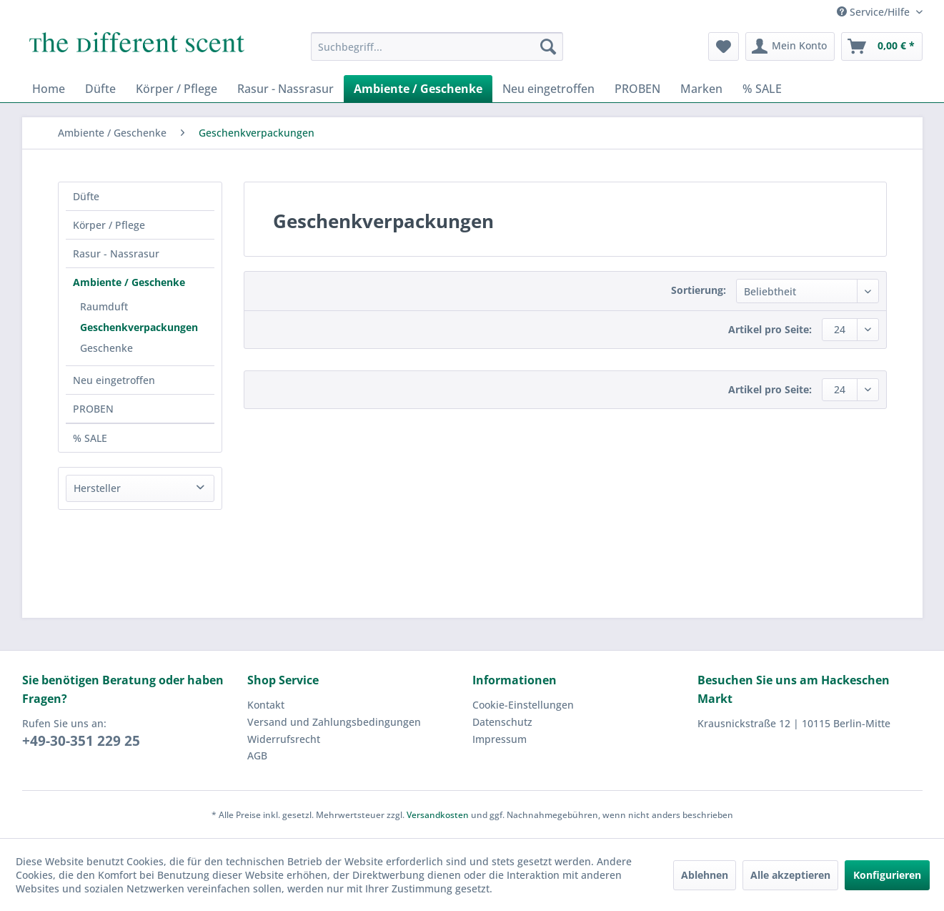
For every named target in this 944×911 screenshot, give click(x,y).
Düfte (86, 196)
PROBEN (93, 408)
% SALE (90, 438)
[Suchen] (548, 46)
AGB (257, 755)
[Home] (48, 88)
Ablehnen (704, 875)
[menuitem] (437, 46)
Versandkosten (438, 815)
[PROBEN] (637, 88)
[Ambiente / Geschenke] (418, 88)
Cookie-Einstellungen (523, 704)
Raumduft (104, 306)
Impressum (499, 739)
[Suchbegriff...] (437, 46)
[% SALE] (762, 88)
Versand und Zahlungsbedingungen (334, 722)
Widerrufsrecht (283, 739)
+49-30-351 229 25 (81, 741)
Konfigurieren (887, 875)
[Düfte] (100, 88)
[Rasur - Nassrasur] (285, 88)
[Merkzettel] (723, 46)
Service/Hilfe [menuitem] (875, 12)
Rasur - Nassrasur (116, 253)
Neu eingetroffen (114, 380)
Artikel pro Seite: (770, 329)
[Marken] (701, 88)
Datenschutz (502, 722)
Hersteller (97, 488)
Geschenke (106, 348)
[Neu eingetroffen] (548, 88)
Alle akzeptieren (790, 875)
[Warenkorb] (882, 46)
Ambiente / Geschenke (129, 282)
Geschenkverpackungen (139, 327)
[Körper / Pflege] (176, 88)
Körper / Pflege (109, 225)
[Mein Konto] (790, 46)
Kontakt (265, 704)
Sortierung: (698, 290)
